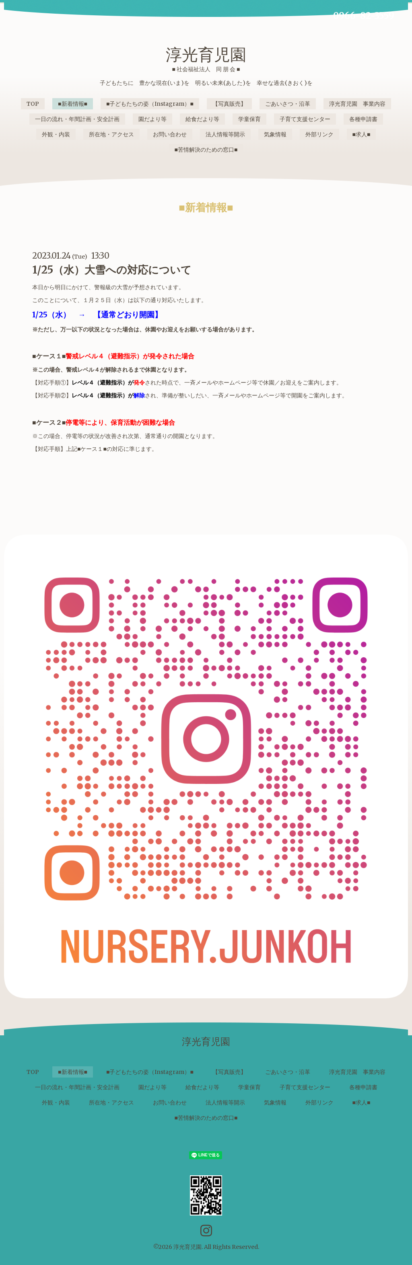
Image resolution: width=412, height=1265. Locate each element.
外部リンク (319, 134)
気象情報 (275, 134)
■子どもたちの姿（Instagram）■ (150, 103)
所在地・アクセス (111, 134)
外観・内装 (56, 134)
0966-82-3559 (363, 15)
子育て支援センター (305, 119)
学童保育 (249, 119)
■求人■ (361, 134)
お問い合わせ (170, 134)
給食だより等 (202, 119)
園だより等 (152, 119)
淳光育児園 (206, 55)
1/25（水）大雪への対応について (112, 269)
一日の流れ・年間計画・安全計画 (77, 119)
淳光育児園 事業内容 (357, 103)
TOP (33, 103)
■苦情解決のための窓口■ (206, 149)
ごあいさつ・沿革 (287, 103)
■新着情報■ (72, 103)
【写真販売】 (229, 103)
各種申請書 (363, 119)
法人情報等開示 (225, 134)
